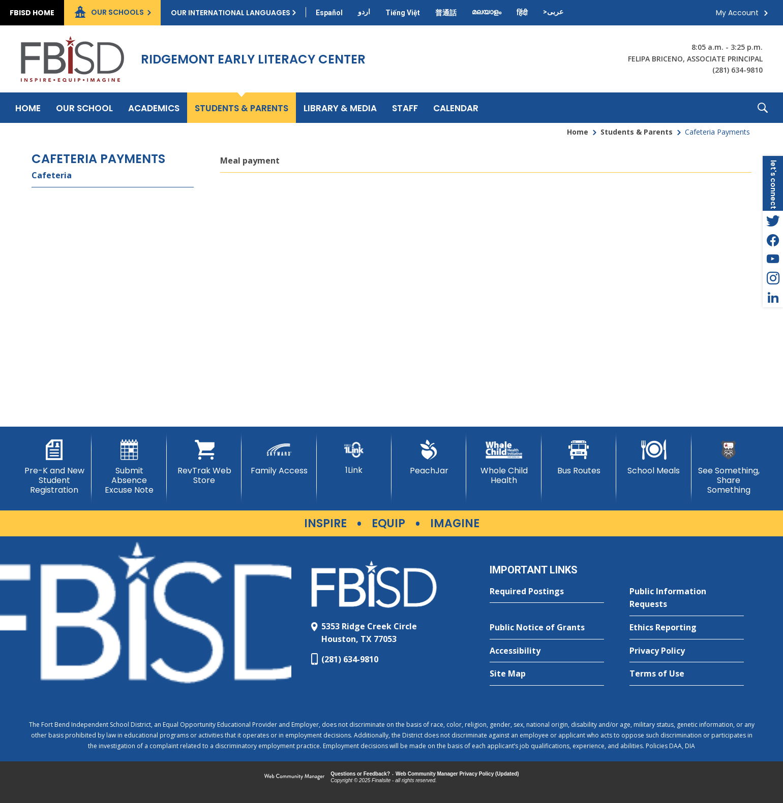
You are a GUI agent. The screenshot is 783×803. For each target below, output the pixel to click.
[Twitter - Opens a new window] (773, 220)
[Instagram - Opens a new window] (773, 278)
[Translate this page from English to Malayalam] (486, 11)
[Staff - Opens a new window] (405, 107)
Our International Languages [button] (230, 13)
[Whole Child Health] (503, 462)
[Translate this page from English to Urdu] (364, 11)
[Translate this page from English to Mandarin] (446, 12)
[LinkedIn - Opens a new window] (773, 297)
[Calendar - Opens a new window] (456, 107)
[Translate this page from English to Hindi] (522, 12)
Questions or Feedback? (360, 774)
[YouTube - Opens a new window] (773, 259)
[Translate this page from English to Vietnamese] (402, 12)
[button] (763, 107)
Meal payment (250, 160)
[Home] (28, 107)
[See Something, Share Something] (729, 467)
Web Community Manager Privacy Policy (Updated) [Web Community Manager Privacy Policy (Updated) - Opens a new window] (457, 774)
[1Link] (354, 457)
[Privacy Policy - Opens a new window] (686, 651)
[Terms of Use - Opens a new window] (686, 674)
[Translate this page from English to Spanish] (329, 12)
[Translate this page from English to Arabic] (553, 11)
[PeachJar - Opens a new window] (429, 457)
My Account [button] (737, 13)
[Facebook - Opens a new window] (773, 240)
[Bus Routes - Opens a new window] (579, 457)
